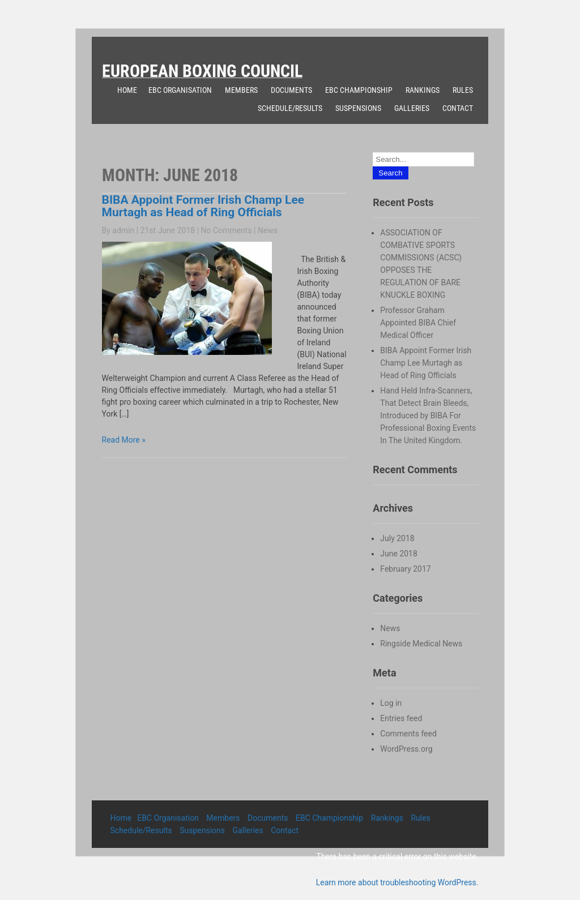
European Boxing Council (202, 71)
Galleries (411, 108)
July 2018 (397, 538)
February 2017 (405, 568)
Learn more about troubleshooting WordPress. (397, 882)
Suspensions (358, 108)
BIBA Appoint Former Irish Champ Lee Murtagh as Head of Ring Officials (203, 206)
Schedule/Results (290, 108)
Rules (463, 90)
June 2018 (398, 553)
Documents (291, 90)
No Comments (226, 230)
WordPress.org (406, 748)
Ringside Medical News (421, 643)
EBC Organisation (180, 90)
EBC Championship (359, 90)
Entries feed (401, 718)
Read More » (124, 439)
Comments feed (408, 733)
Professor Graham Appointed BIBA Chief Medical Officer (418, 323)
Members (241, 90)
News (268, 230)
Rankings (423, 90)
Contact (457, 108)
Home (127, 90)
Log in (391, 703)
